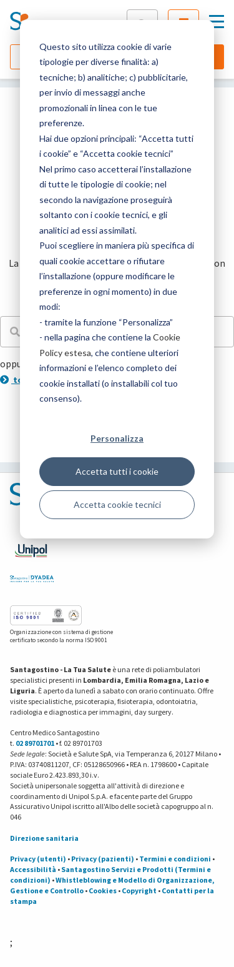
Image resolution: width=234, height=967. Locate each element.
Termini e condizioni (175, 858)
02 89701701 (35, 743)
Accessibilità (33, 869)
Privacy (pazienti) (102, 858)
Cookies (103, 890)
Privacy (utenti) (38, 858)
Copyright (139, 890)
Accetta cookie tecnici (117, 504)
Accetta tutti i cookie (117, 471)
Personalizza (117, 438)
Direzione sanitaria (44, 838)
